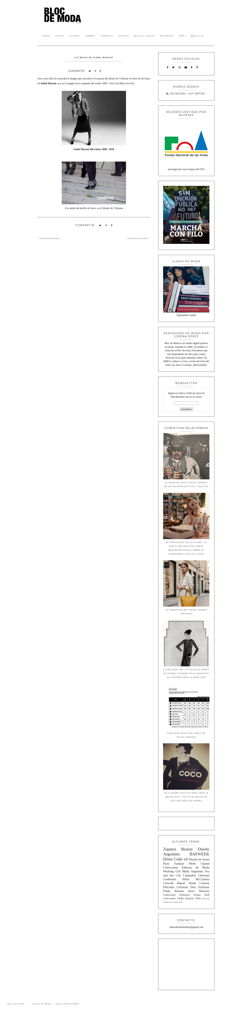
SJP (186, 859)
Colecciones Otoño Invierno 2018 (182, 898)
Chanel (205, 863)
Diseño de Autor (199, 859)
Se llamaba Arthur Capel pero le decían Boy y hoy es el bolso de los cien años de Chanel (186, 797)
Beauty (187, 849)
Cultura (74, 36)
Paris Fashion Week (179, 863)
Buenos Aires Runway (192, 891)
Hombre (90, 36)
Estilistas (203, 887)
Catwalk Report (174, 883)
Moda (47, 36)
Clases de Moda (41, 1004)
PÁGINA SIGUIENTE (138, 238)
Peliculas (168, 887)
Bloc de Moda (15, 1004)
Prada (166, 891)
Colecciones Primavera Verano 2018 (186, 894)
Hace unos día (45, 78)
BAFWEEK (199, 854)
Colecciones (170, 867)
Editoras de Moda (195, 867)
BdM (183, 36)
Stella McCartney (195, 879)
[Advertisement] (186, 964)
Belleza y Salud (144, 36)
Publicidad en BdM (67, 1004)
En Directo (167, 36)
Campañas (189, 875)
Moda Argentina (192, 871)
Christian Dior (186, 887)
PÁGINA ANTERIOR (48, 238)
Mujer (59, 36)
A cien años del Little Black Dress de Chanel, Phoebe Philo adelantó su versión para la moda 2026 (186, 673)
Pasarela (107, 36)
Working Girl (171, 871)
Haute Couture (199, 883)
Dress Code (172, 859)
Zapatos (123, 36)
